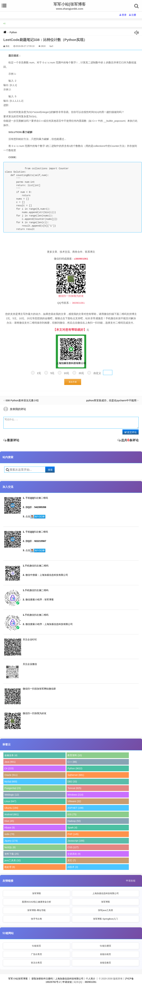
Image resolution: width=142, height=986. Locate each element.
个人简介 (90, 978)
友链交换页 (105, 962)
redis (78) (9, 834)
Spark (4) (72, 827)
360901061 (90, 982)
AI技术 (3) (72, 867)
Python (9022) (74, 768)
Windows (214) (75, 794)
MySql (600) (10, 781)
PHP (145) (72, 834)
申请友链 (130, 880)
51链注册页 (105, 946)
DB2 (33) (72, 781)
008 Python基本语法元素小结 (22, 400)
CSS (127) (72, 847)
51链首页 (36, 946)
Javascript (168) (75, 840)
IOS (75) (71, 814)
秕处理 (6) (9, 867)
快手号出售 (36, 919)
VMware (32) (74, 801)
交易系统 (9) (73, 854)
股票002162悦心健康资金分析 (36, 902)
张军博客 (36, 893)
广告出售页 (36, 954)
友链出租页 (105, 954)
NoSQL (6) (10, 847)
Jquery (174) (11, 840)
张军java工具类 (105, 910)
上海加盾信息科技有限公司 (105, 893)
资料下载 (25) (11, 854)
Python (13, 32)
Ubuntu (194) (11, 807)
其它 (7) (71, 860)
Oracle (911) (11, 775)
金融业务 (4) (10, 755)
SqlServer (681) (75, 775)
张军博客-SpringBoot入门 (105, 919)
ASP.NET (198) (75, 807)
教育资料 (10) (74, 755)
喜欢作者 (73, 382)
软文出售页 (36, 962)
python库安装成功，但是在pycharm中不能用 (111, 400)
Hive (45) (9, 821)
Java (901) (10, 761)
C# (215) (8, 768)
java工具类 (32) (12, 860)
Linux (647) (10, 801)
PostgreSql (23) (12, 788)
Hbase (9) (9, 827)
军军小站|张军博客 (18, 978)
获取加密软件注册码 (42, 978)
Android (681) (11, 814)
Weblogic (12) (11, 794)
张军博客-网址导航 (36, 910)
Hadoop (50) (74, 821)
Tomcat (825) (74, 788)
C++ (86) (72, 761)
